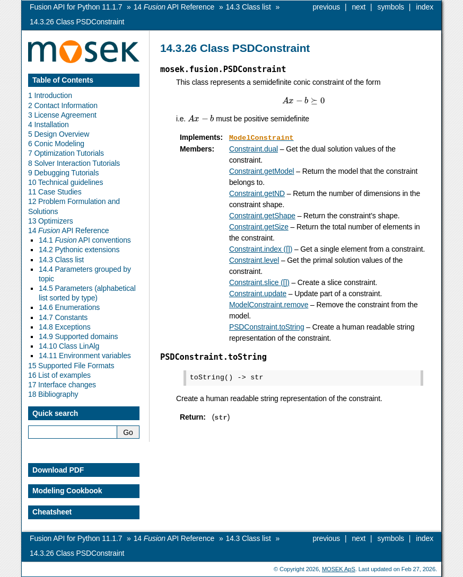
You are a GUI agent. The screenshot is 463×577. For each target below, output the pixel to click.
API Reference (174, 7)
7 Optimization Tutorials (66, 153)
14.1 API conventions (85, 240)
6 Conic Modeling (56, 143)
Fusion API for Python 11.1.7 (76, 7)
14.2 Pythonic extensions (79, 249)
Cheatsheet (52, 512)
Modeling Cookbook (67, 490)
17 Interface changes (62, 384)
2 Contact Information (63, 105)
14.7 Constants (63, 317)
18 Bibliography (53, 394)
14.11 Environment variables (85, 355)
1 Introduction (50, 95)
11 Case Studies (55, 192)
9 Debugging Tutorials (63, 172)
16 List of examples (59, 375)
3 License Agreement (62, 115)
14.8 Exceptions (65, 327)
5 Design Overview (58, 134)
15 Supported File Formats (71, 365)
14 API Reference (68, 230)
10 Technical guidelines (65, 182)
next (358, 7)
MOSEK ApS (338, 569)
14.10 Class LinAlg (69, 346)
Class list (248, 7)
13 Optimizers (50, 221)
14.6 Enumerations (69, 307)
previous (326, 7)
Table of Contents (62, 80)
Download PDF (58, 470)
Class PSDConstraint (77, 21)
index (424, 7)
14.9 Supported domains (78, 336)
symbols (391, 7)
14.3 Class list (61, 259)
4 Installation (48, 124)
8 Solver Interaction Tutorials (74, 163)
